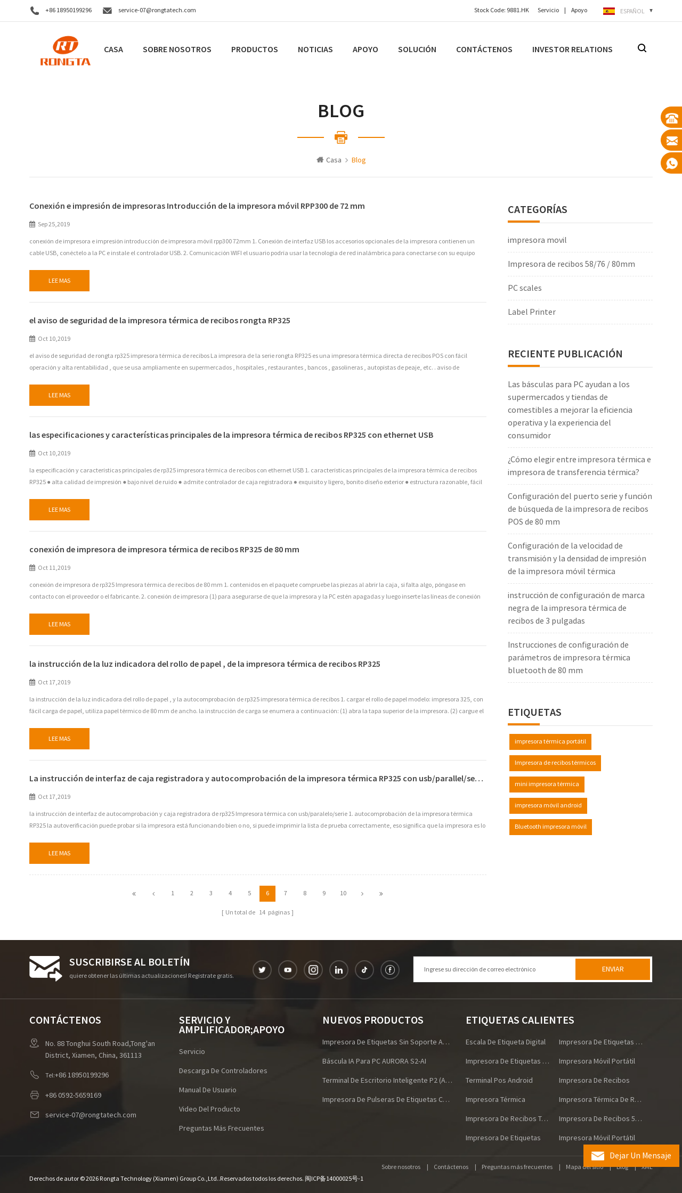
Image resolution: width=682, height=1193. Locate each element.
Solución (417, 49)
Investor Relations (572, 49)
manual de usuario (208, 1090)
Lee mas (59, 281)
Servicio (548, 10)
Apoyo (579, 10)
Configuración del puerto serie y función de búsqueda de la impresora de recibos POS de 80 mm (580, 509)
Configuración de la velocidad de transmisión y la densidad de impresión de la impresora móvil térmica (577, 559)
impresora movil (537, 240)
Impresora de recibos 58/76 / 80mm (571, 264)
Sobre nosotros (177, 49)
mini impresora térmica (547, 784)
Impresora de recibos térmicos (555, 763)
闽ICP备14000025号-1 (334, 1179)
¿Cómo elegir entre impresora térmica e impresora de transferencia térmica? (579, 466)
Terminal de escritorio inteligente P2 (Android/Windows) (387, 1080)
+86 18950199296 (68, 10)
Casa (113, 49)
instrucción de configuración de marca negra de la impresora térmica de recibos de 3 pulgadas (576, 608)
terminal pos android (499, 1080)
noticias (315, 49)
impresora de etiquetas (503, 1138)
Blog (622, 1167)
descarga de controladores (223, 1071)
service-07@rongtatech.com (157, 10)
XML (647, 1167)
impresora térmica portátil (550, 742)
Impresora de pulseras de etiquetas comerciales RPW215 (387, 1100)
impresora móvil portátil (597, 1061)
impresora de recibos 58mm (601, 1119)
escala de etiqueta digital (506, 1042)
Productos (254, 49)
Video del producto (209, 1109)
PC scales (525, 288)
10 (343, 893)
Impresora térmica (495, 1100)
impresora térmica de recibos (601, 1100)
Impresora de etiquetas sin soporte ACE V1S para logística (387, 1042)
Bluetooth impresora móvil (551, 827)
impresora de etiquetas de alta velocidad (508, 1061)
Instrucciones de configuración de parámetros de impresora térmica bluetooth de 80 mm (569, 658)
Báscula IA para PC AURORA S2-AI (374, 1061)
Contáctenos (484, 49)
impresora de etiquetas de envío (601, 1042)
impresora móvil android (548, 806)
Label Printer (532, 312)
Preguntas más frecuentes (221, 1128)
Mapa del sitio (584, 1167)
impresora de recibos (594, 1080)
